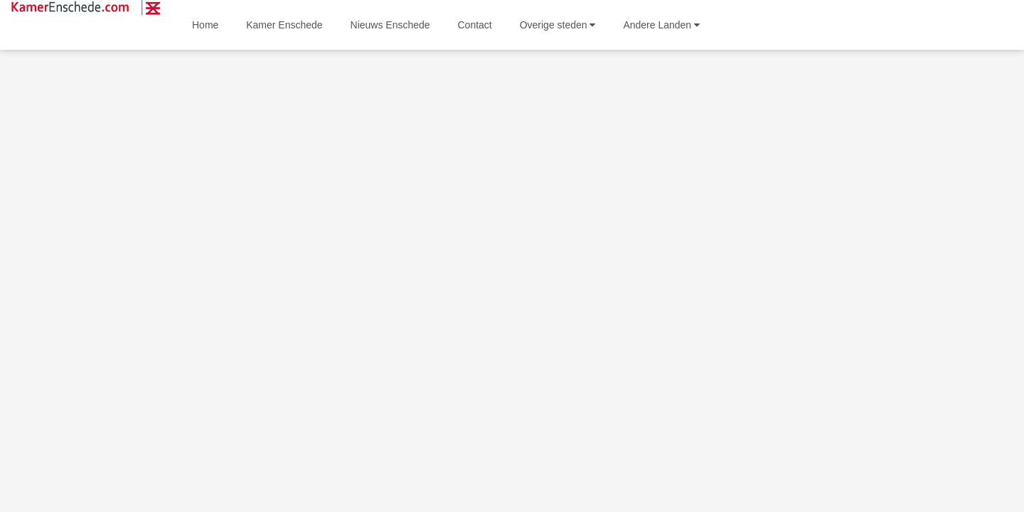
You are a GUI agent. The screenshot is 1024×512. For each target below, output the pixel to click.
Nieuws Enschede (390, 25)
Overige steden (558, 25)
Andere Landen (661, 25)
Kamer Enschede (284, 25)
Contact (475, 25)
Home (205, 25)
